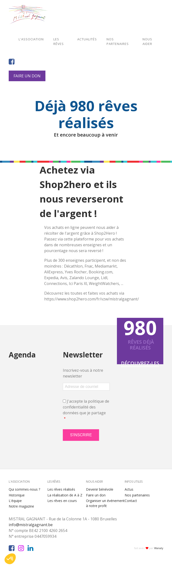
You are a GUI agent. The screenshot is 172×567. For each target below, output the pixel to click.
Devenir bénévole (99, 489)
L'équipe (15, 500)
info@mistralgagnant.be (33, 524)
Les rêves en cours (62, 500)
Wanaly (158, 548)
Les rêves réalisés (61, 489)
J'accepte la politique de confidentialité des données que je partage (86, 407)
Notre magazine (21, 506)
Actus (129, 489)
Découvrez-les (140, 363)
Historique (17, 495)
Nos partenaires (118, 41)
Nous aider (147, 41)
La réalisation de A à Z (64, 495)
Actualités (87, 39)
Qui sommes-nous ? (24, 489)
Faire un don (27, 76)
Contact (131, 500)
